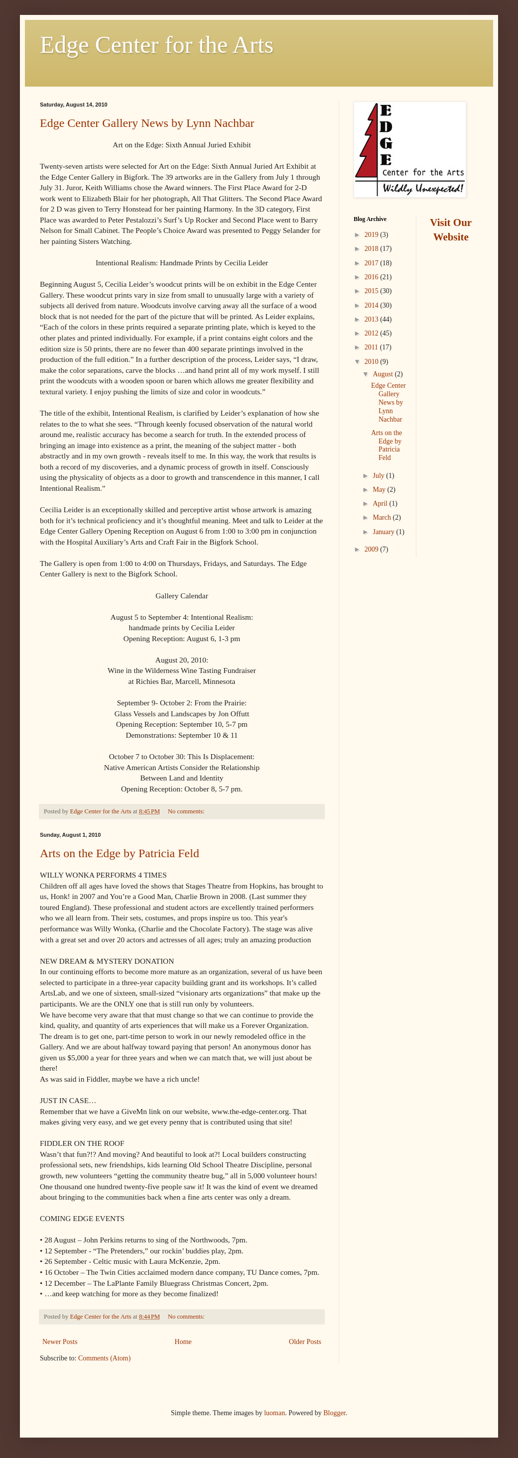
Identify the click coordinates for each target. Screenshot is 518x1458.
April (381, 503)
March (382, 517)
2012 (373, 333)
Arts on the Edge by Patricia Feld (119, 853)
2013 (373, 319)
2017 (373, 263)
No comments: (187, 811)
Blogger (334, 1413)
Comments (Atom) (104, 1358)
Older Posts (305, 1342)
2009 (373, 549)
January (384, 532)
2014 (373, 305)
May (380, 489)
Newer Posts (59, 1342)
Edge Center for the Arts (156, 44)
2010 (373, 361)
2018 (373, 248)
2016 (373, 277)
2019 (373, 234)
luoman (274, 1413)
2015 (373, 291)
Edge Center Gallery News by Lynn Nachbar (147, 122)
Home (183, 1342)
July (379, 475)
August (383, 374)
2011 (372, 347)
